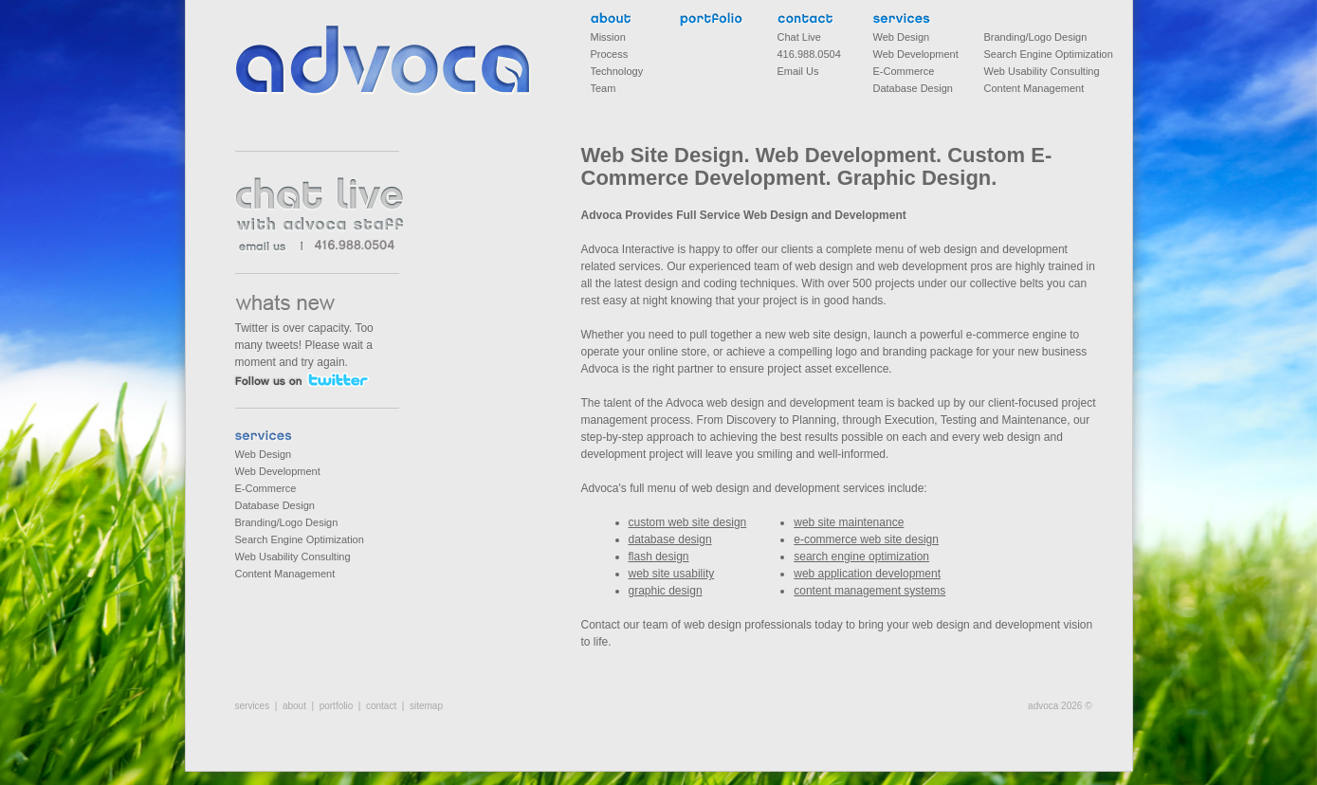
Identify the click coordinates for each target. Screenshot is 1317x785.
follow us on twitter (301, 380)
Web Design (263, 454)
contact (809, 20)
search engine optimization (861, 556)
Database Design (275, 505)
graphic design (666, 590)
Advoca (383, 61)
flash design (659, 556)
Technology (617, 71)
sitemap (426, 706)
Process (610, 54)
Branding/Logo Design (286, 522)
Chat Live (799, 37)
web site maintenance (849, 522)
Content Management (285, 573)
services (267, 437)
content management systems (869, 590)
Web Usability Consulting (293, 556)
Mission (608, 37)
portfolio (711, 20)
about (611, 20)
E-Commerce (266, 488)
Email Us (798, 71)
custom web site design (688, 522)
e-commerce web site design (866, 539)
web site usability (672, 573)
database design (670, 539)
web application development (867, 573)
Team (603, 88)
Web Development (277, 471)
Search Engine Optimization (299, 539)
